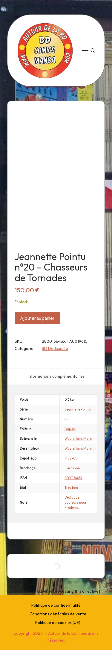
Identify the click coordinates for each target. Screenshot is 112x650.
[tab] (56, 376)
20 (66, 419)
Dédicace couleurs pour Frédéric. (76, 502)
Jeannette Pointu (78, 409)
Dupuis (70, 429)
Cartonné (72, 468)
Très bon (71, 487)
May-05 (71, 458)
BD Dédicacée (55, 348)
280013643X (73, 478)
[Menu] (85, 50)
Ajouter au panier (37, 318)
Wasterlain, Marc (78, 439)
